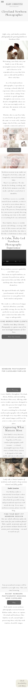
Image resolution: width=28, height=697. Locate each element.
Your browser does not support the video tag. (14, 258)
